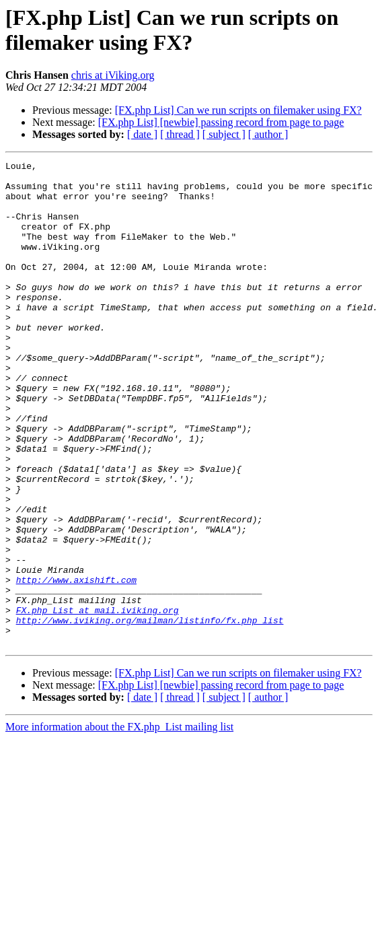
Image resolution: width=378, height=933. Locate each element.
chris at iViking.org (113, 75)
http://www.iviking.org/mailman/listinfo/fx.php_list (150, 713)
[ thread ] (180, 134)
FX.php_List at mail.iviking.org (97, 701)
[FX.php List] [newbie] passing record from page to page (221, 122)
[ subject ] (223, 134)
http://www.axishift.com (76, 664)
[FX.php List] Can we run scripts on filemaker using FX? (238, 110)
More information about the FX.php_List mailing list (119, 823)
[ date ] (142, 134)
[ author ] (268, 134)
